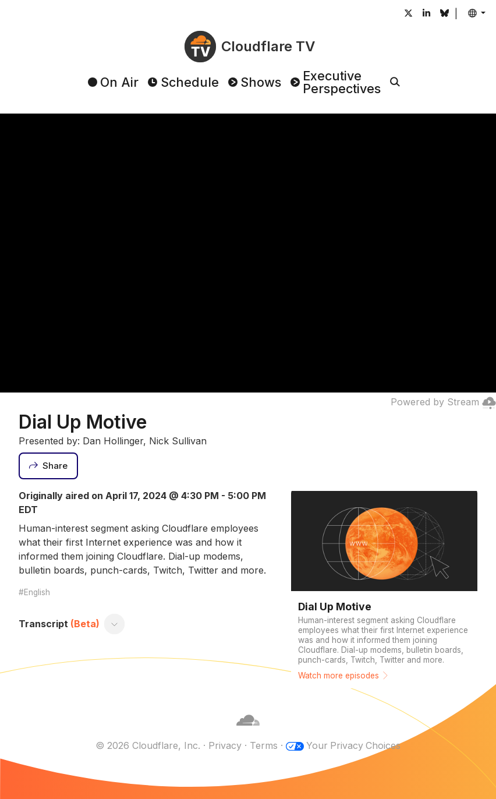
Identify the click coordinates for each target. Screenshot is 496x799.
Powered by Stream (443, 402)
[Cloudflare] (248, 731)
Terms (263, 745)
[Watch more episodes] (384, 588)
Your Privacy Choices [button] (353, 745)
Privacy (224, 745)
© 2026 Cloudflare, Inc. (147, 745)
